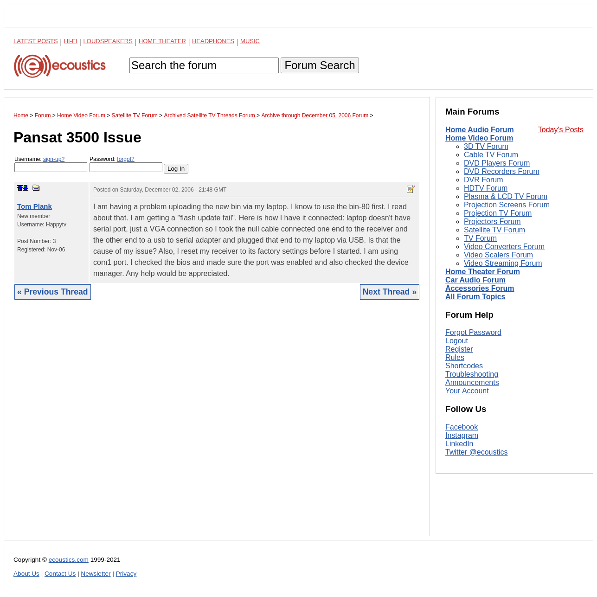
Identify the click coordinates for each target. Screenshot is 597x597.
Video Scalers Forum (498, 255)
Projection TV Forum (498, 213)
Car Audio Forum (475, 280)
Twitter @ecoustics (476, 452)
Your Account (467, 391)
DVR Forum (483, 180)
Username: (50, 164)
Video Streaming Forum (503, 263)
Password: (126, 164)
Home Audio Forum (479, 130)
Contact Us (60, 573)
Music (250, 41)
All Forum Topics (475, 297)
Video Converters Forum (504, 246)
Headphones (213, 41)
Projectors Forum (492, 221)
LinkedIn (459, 444)
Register (459, 349)
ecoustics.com (69, 559)
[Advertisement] (216, 424)
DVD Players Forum (497, 163)
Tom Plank (34, 206)
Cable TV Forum (491, 155)
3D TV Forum (486, 146)
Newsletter (95, 573)
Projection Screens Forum (507, 205)
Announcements (472, 382)
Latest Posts (35, 41)
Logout (456, 341)
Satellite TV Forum (494, 230)
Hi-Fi (70, 41)
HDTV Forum (485, 188)
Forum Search (319, 65)
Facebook (461, 427)
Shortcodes (464, 366)
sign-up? (53, 159)
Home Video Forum (479, 138)
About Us (26, 573)
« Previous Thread (52, 291)
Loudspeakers (108, 41)
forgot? (125, 159)
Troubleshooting (471, 374)
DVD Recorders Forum (501, 171)
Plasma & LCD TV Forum (505, 196)
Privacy (126, 573)
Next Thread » (390, 291)
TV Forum (480, 238)
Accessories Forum (479, 288)
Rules (454, 357)
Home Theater (162, 41)
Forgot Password (473, 332)
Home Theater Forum (482, 272)
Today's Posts (561, 130)
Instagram (461, 435)
